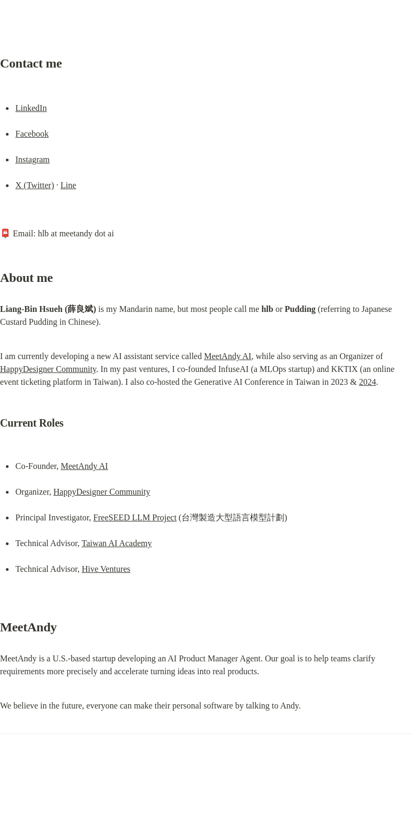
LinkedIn (31, 108)
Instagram (33, 159)
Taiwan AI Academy (116, 543)
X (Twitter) (35, 185)
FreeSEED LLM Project (135, 517)
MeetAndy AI (227, 356)
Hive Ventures (106, 568)
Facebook (32, 133)
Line (68, 185)
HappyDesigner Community (48, 369)
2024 (367, 381)
